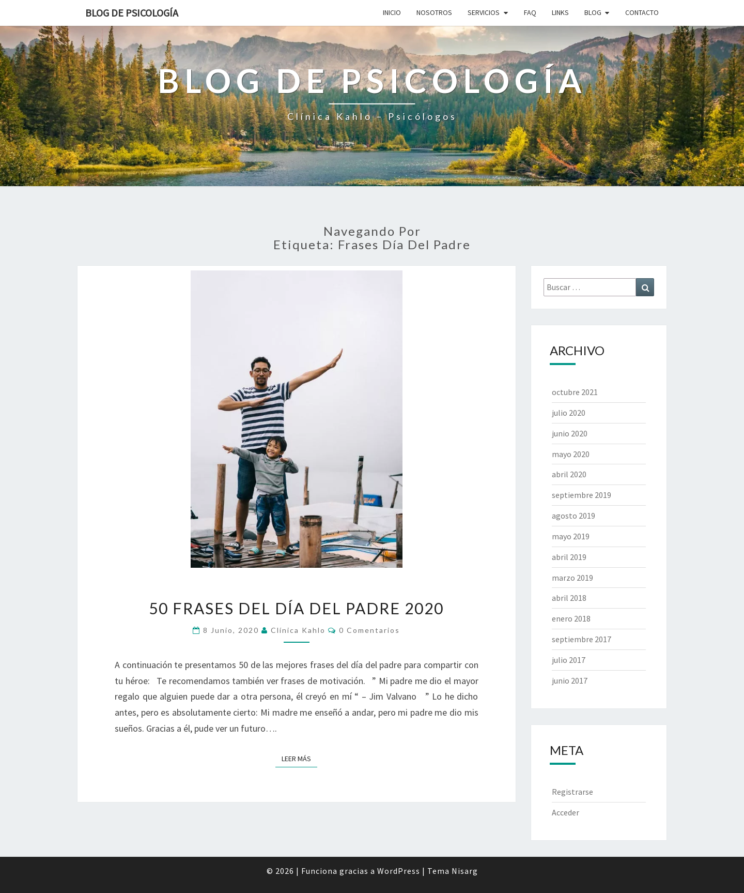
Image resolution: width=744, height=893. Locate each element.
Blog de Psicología (131, 12)
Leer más (299, 758)
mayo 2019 (571, 536)
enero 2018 (571, 618)
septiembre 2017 (581, 639)
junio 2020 (569, 433)
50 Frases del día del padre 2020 (296, 608)
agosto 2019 (573, 515)
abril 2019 (569, 557)
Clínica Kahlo (298, 630)
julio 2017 (568, 660)
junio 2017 (569, 680)
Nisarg (465, 871)
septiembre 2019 (581, 495)
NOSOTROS (434, 12)
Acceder (565, 812)
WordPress (398, 871)
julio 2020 (568, 412)
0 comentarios (369, 630)
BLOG (592, 12)
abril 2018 (569, 598)
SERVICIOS (484, 12)
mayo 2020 (571, 454)
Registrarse (572, 791)
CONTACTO (642, 12)
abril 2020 (569, 474)
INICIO (392, 12)
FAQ (530, 12)
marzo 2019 (572, 577)
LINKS (560, 12)
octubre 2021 (575, 392)
